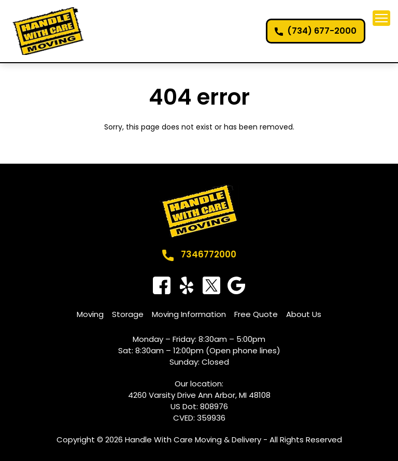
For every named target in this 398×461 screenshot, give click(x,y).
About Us (303, 314)
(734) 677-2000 (322, 31)
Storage (128, 314)
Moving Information (189, 314)
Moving (90, 314)
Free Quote (256, 314)
